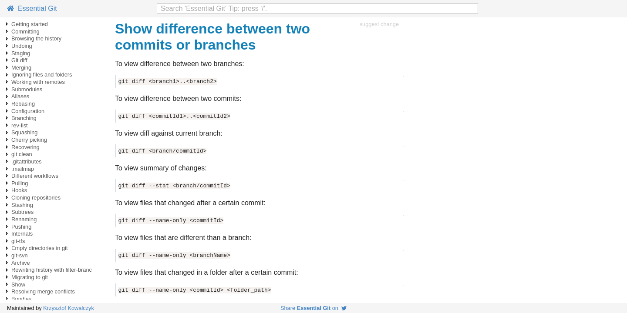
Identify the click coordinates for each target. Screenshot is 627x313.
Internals (22, 233)
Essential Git (32, 8)
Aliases (20, 96)
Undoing (21, 46)
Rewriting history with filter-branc (51, 269)
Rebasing (23, 103)
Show (18, 284)
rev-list (19, 125)
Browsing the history (36, 38)
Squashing (24, 132)
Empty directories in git (39, 248)
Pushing (21, 226)
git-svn (19, 255)
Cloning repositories (36, 197)
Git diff (19, 60)
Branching (24, 118)
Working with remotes (38, 82)
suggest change (379, 24)
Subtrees (22, 212)
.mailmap (22, 169)
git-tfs (18, 241)
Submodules (26, 89)
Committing (25, 31)
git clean (21, 154)
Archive (20, 263)
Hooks (19, 190)
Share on (313, 308)
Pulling (19, 183)
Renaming (24, 219)
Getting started (29, 24)
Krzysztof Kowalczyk (68, 308)
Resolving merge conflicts (43, 291)
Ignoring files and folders (41, 74)
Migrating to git (29, 277)
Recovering (25, 147)
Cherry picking (29, 140)
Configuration (27, 111)
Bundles (21, 299)
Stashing (22, 205)
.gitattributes (26, 161)
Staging (20, 53)
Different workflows (34, 176)
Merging (21, 67)
